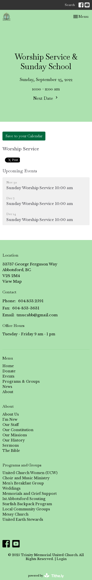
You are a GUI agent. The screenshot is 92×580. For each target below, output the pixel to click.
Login (61, 559)
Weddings (11, 488)
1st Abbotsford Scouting (23, 499)
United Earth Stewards (22, 519)
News (7, 386)
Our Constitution (17, 430)
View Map (12, 281)
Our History (13, 440)
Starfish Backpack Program (27, 504)
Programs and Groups (21, 465)
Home (8, 366)
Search (70, 5)
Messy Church (15, 514)
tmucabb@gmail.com (37, 315)
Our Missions (14, 435)
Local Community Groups (26, 509)
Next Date (46, 98)
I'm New (9, 419)
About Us (10, 414)
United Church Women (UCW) (29, 473)
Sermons (10, 445)
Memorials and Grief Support (29, 493)
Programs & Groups (21, 381)
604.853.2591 (30, 301)
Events (8, 376)
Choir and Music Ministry (26, 478)
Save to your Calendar (23, 136)
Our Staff (10, 424)
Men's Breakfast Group (23, 483)
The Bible (11, 450)
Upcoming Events (19, 171)
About (7, 392)
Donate (8, 371)
